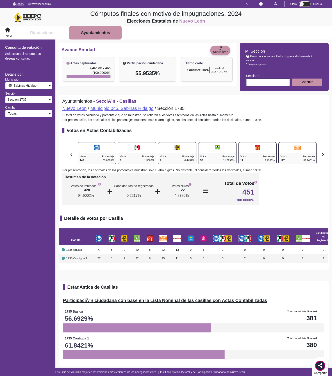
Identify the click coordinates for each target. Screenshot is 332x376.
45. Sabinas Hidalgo (21, 85)
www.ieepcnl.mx (39, 4)
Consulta (306, 82)
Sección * (252, 76)
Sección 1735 (17, 99)
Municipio (11, 79)
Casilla (10, 107)
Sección (10, 93)
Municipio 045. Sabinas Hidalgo (121, 108)
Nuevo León (74, 108)
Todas (12, 113)
